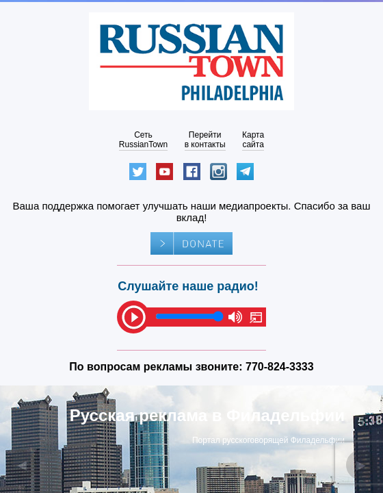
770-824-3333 (280, 366)
